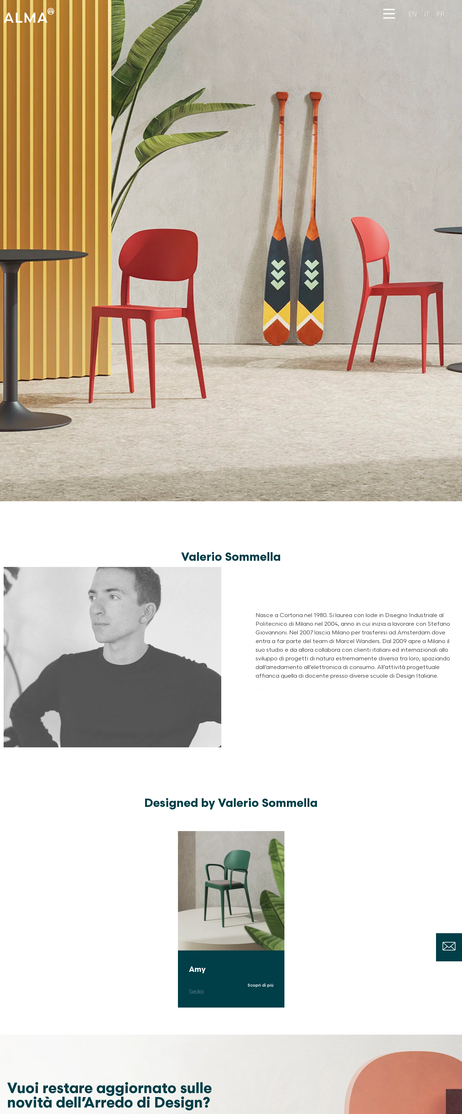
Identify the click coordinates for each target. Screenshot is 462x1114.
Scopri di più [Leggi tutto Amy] (261, 985)
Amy (197, 969)
